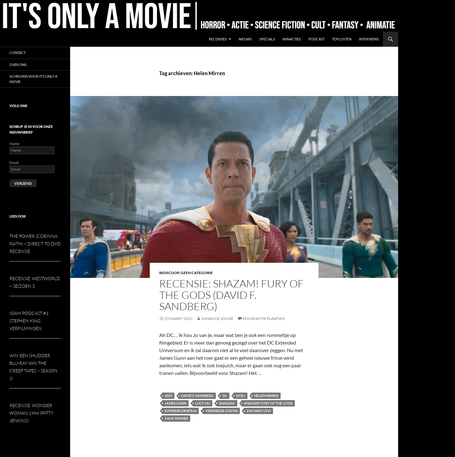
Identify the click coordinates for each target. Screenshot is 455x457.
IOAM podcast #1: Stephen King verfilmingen (29, 320)
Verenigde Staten (221, 411)
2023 (168, 396)
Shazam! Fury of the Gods (268, 403)
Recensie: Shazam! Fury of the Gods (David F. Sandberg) (231, 295)
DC (224, 396)
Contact (17, 53)
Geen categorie (197, 272)
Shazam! (227, 403)
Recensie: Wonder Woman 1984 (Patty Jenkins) (31, 413)
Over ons (18, 65)
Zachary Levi (258, 411)
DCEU (240, 396)
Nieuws (245, 39)
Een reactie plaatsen (264, 318)
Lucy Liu (202, 403)
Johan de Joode (217, 318)
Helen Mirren (266, 396)
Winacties (291, 39)
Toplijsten (341, 39)
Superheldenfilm (181, 411)
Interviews (369, 39)
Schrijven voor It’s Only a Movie (33, 79)
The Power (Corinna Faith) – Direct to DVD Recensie (35, 243)
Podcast (316, 39)
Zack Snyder (176, 418)
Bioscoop (169, 272)
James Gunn (175, 403)
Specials (267, 39)
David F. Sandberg (197, 396)
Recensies (218, 39)
